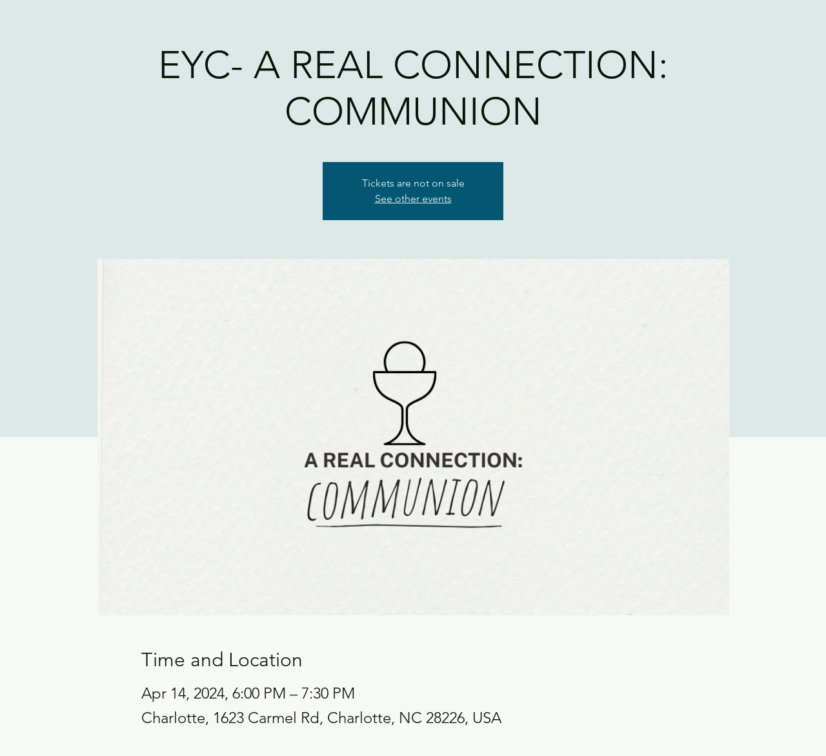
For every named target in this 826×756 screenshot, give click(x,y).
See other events (413, 198)
